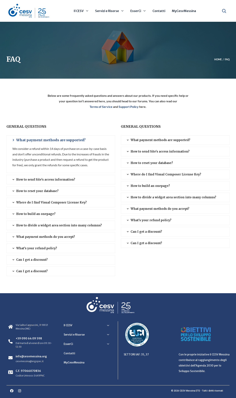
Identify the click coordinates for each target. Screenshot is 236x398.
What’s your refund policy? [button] (36, 248)
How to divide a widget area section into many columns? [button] (59, 225)
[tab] (61, 140)
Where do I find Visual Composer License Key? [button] (51, 202)
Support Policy (129, 106)
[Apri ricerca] (224, 11)
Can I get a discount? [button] (32, 260)
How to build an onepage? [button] (35, 214)
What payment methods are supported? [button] (51, 140)
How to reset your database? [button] (37, 191)
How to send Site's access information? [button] (45, 179)
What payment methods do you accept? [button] (45, 237)
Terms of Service (101, 106)
